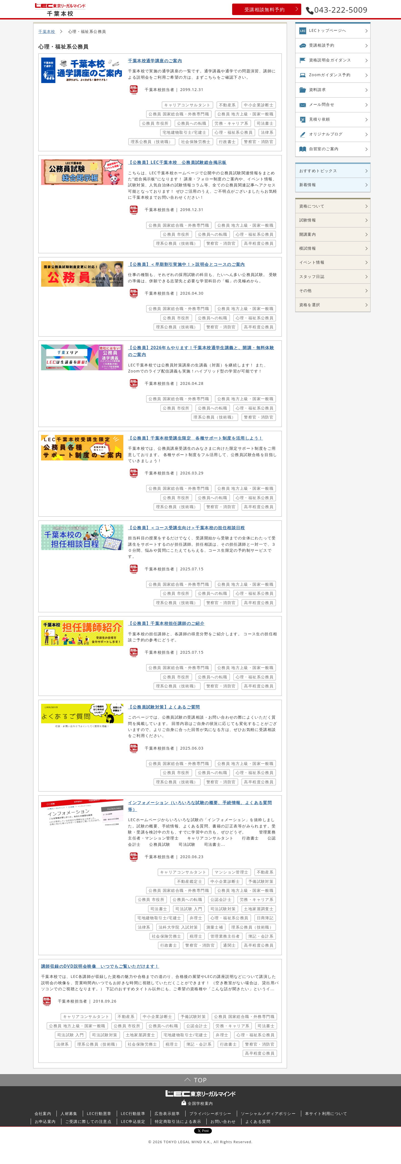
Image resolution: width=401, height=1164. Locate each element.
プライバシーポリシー (210, 1113)
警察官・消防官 (259, 141)
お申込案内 (45, 1121)
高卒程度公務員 (259, 243)
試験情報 (307, 220)
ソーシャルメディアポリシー (268, 1113)
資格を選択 (309, 304)
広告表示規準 (167, 1113)
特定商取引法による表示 (178, 1121)
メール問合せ (321, 104)
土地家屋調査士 (259, 908)
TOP (200, 1080)
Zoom (330, 75)
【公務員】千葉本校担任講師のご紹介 (166, 623)
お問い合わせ (223, 1121)
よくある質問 (258, 1121)
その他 (305, 290)
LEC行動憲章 (99, 1113)
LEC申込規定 (133, 1121)
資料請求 (317, 89)
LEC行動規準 (133, 1113)
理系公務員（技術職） (152, 141)
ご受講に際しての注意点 (88, 1121)
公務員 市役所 (155, 123)
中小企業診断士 (259, 104)
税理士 (196, 936)
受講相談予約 (321, 45)
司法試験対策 (223, 908)
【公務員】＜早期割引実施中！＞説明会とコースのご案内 (186, 264)
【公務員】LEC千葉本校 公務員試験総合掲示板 (177, 162)
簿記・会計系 (261, 936)
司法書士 (265, 123)
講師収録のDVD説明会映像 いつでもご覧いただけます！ (100, 966)
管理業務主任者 (225, 936)
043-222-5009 (337, 9)
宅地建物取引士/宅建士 (185, 132)
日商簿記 (265, 917)
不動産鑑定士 (189, 881)
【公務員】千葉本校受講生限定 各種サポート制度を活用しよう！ (195, 438)
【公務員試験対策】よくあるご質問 (164, 707)
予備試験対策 (261, 881)
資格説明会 (330, 60)
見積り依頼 (319, 119)
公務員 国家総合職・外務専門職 (179, 113)
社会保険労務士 (196, 141)
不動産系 (227, 104)
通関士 (229, 945)
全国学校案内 (200, 1103)
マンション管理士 (231, 872)
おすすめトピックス (318, 170)
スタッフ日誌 (312, 276)
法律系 (267, 132)
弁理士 (196, 917)
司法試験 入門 (188, 908)
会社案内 (43, 1113)
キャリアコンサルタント (187, 104)
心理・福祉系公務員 (234, 132)
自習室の (324, 149)
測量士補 (214, 927)
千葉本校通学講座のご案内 (155, 61)
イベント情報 (312, 262)
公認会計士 (221, 899)
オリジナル (326, 134)
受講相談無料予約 (264, 9)
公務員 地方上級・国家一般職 (245, 113)
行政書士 (227, 141)
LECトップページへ (327, 30)
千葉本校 (46, 31)
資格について (312, 206)
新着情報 (307, 184)
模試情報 (307, 248)
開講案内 (307, 234)
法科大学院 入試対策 (178, 927)
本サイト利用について (326, 1113)
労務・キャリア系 (231, 123)
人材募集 (69, 1113)
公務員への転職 (192, 123)
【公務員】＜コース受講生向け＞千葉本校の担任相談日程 (186, 528)
